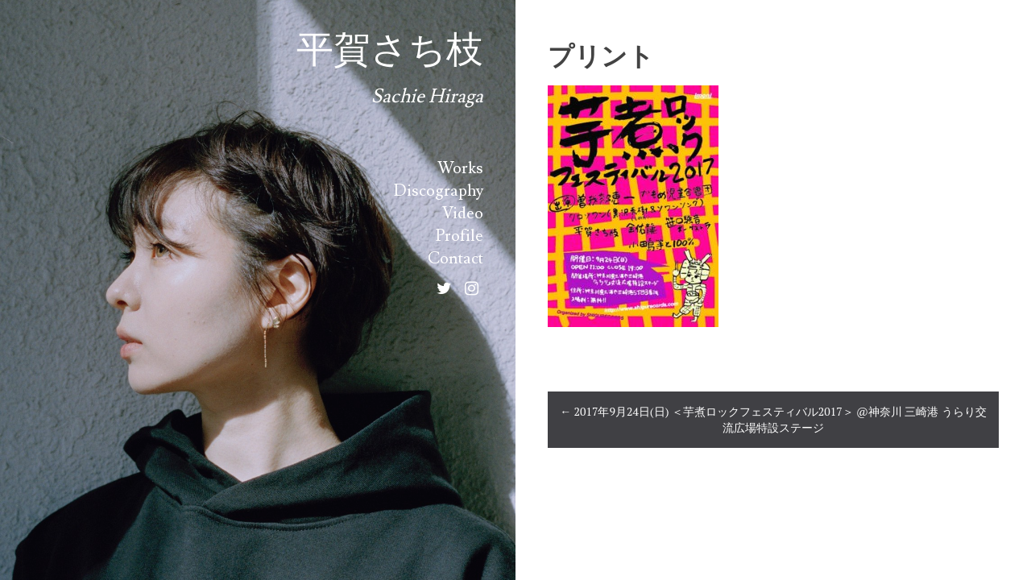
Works (460, 168)
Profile (459, 236)
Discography (438, 190)
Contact (455, 258)
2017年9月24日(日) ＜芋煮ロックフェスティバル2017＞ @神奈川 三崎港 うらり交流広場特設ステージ (773, 419)
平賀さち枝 (389, 51)
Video (462, 213)
